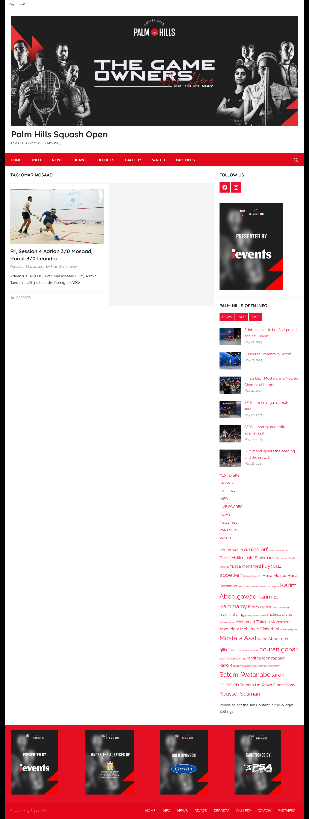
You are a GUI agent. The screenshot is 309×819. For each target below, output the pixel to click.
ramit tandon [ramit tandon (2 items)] (258, 658)
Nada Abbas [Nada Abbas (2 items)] (268, 638)
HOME (16, 160)
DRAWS (79, 160)
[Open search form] (296, 160)
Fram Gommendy (64, 267)
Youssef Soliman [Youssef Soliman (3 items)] (240, 694)
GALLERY (133, 160)
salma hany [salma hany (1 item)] (273, 665)
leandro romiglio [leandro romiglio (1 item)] (282, 607)
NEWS (57, 160)
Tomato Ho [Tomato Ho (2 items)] (250, 684)
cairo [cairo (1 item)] (287, 550)
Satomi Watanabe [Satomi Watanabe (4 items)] (245, 674)
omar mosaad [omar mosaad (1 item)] (227, 658)
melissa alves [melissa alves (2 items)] (279, 614)
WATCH (158, 160)
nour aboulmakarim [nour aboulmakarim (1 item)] (247, 650)
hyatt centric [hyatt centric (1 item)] (259, 586)
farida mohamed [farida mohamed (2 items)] (245, 566)
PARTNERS (185, 160)
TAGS (255, 317)
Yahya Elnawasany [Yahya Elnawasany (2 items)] (278, 684)
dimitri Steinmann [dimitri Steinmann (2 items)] (258, 557)
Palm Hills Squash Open (59, 134)
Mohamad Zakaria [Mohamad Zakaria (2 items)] (253, 621)
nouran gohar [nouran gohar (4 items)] (278, 649)
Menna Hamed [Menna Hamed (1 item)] (227, 622)
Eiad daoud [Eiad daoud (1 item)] (282, 558)
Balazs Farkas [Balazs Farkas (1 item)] (277, 550)
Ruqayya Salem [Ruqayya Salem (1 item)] (241, 665)
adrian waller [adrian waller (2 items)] (231, 549)
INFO (36, 160)
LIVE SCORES (231, 506)
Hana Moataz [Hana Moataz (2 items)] (275, 575)
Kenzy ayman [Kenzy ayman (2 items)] (260, 606)
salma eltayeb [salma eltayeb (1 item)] (259, 665)
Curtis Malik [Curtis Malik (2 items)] (230, 557)
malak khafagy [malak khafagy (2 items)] (233, 614)
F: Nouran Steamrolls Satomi (268, 354)
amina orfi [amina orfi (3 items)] (256, 549)
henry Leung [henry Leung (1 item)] (244, 586)
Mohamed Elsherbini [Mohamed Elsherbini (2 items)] (259, 628)
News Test (228, 522)
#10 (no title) (230, 475)
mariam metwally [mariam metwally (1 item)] (256, 615)
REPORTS (105, 160)
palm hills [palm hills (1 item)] (241, 658)
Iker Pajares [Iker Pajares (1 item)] (273, 586)
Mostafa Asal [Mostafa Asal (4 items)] (238, 638)
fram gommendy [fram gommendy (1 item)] (252, 576)
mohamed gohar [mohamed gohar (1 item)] (289, 629)
